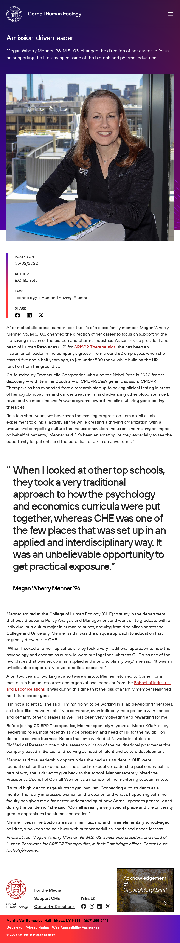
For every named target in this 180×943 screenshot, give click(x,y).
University (14, 927)
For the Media (47, 890)
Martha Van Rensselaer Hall (28, 920)
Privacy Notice (37, 927)
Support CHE (47, 898)
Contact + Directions (54, 906)
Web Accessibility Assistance (75, 927)
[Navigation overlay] (170, 14)
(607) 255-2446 (96, 920)
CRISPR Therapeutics (94, 346)
